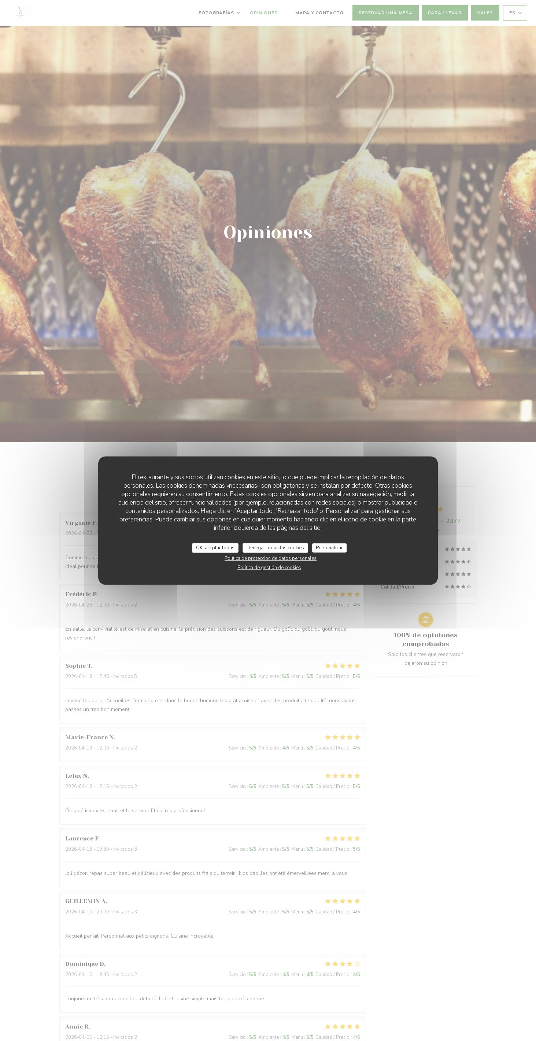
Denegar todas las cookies (275, 547)
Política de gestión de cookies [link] (269, 567)
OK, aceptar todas (215, 547)
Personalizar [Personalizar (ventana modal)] (329, 547)
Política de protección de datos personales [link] (271, 558)
